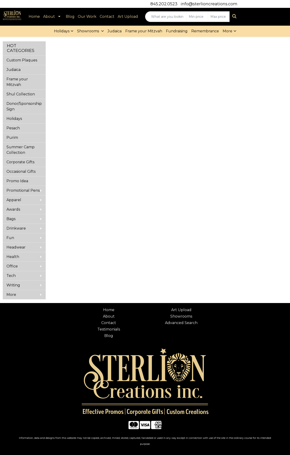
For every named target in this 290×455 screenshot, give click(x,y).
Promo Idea (17, 181)
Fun (10, 238)
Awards (13, 209)
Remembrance (205, 31)
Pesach (13, 128)
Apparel (13, 200)
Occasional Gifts (21, 171)
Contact (107, 16)
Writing (13, 285)
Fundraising (177, 31)
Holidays (61, 31)
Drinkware (16, 228)
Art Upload (128, 16)
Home (34, 16)
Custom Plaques (21, 60)
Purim (12, 137)
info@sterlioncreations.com (209, 3)
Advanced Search (181, 323)
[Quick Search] (165, 16)
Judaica (115, 31)
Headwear (16, 247)
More (227, 31)
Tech (11, 275)
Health (12, 257)
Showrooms (88, 31)
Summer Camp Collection (20, 150)
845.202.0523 (163, 3)
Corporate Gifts (20, 162)
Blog (70, 16)
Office (12, 266)
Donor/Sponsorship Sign (24, 106)
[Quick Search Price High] (219, 16)
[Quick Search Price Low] (197, 16)
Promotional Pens (23, 190)
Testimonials (108, 329)
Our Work (87, 16)
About (49, 16)
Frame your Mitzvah (143, 31)
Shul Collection (20, 94)
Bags (10, 219)
